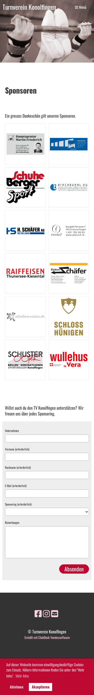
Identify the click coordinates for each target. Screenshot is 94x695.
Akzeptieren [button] (40, 686)
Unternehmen (12, 431)
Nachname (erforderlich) (18, 468)
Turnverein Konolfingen (29, 7)
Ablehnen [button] (16, 686)
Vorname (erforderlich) (17, 449)
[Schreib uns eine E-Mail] (54, 613)
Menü (80, 7)
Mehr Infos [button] (22, 675)
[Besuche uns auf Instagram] (46, 613)
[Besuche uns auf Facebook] (38, 613)
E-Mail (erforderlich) (16, 486)
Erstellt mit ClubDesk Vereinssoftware (47, 637)
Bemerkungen (12, 523)
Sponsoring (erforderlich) (18, 504)
